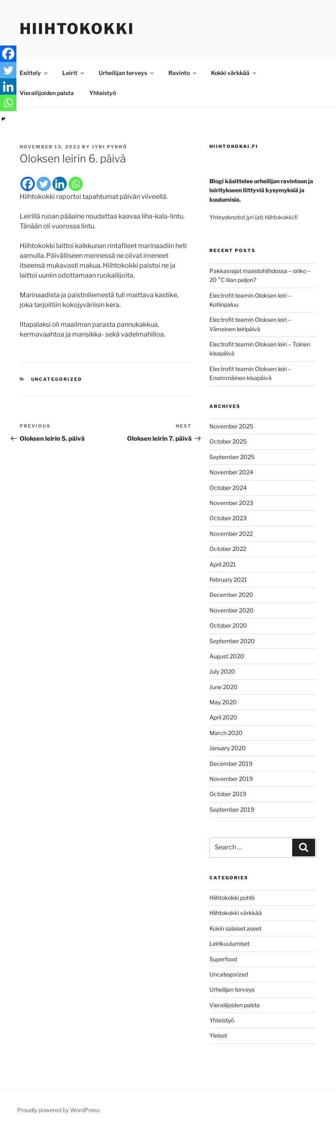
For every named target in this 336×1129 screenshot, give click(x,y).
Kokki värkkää (234, 72)
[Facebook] (27, 184)
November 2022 (231, 533)
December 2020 (231, 594)
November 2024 (231, 472)
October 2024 (228, 487)
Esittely (34, 72)
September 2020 (232, 640)
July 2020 (222, 671)
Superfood (223, 959)
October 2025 (228, 441)
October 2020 (228, 625)
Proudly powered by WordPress (58, 1109)
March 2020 (226, 732)
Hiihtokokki (77, 29)
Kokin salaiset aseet (235, 928)
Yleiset (218, 1035)
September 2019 (231, 809)
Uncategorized (56, 379)
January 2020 (227, 747)
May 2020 (223, 702)
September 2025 (231, 456)
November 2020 (231, 610)
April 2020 (223, 717)
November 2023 (231, 502)
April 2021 (222, 564)
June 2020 (223, 686)
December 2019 (230, 763)
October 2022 (227, 548)
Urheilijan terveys (127, 72)
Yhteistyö (102, 92)
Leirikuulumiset (229, 943)
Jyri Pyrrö (109, 147)
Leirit (73, 72)
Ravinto (183, 72)
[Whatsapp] (75, 184)
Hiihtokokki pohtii (231, 897)
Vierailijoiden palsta (47, 92)
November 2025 (231, 426)
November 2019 (231, 778)
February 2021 (228, 579)
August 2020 (226, 656)
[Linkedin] (59, 184)
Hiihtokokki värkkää (235, 912)
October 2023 (228, 517)
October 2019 (227, 793)
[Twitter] (43, 184)
